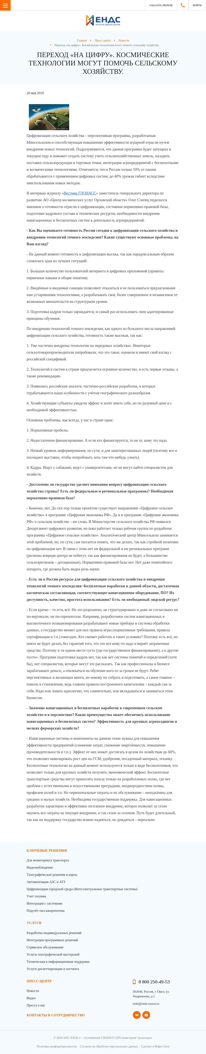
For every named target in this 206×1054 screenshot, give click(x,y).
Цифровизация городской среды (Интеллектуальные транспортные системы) (82, 889)
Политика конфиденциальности (57, 1046)
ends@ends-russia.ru (146, 1003)
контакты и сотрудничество (56, 1015)
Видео (31, 998)
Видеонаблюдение (40, 867)
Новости (33, 991)
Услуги (34, 923)
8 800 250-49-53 (154, 981)
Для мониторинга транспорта (48, 860)
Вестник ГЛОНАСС (80, 193)
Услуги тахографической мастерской (53, 954)
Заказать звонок (161, 5)
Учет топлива (36, 896)
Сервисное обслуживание (45, 947)
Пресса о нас (36, 1005)
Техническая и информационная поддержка (58, 961)
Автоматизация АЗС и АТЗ (46, 882)
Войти (197, 5)
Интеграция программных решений (52, 940)
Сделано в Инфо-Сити (155, 1046)
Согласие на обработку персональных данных (109, 1046)
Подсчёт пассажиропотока (46, 910)
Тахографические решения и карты (52, 874)
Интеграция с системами (44, 903)
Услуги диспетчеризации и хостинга (53, 969)
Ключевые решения (47, 850)
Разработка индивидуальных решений (54, 933)
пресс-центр (39, 981)
